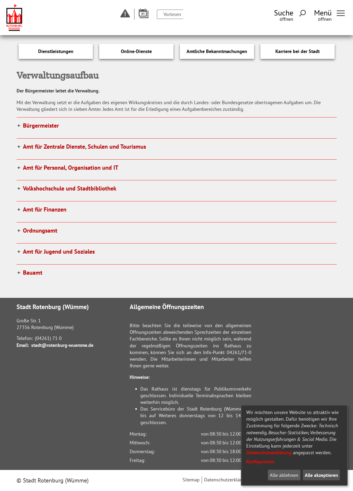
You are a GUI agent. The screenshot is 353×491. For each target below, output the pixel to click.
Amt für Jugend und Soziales (59, 251)
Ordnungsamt (40, 230)
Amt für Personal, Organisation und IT (70, 167)
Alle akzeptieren (321, 475)
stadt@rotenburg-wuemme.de (62, 345)
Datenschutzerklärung (269, 452)
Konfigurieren (260, 461)
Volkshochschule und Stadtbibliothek (69, 188)
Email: (23, 345)
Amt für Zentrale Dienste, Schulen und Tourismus (84, 146)
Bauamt (32, 272)
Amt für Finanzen (44, 209)
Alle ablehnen (284, 475)
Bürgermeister (41, 125)
